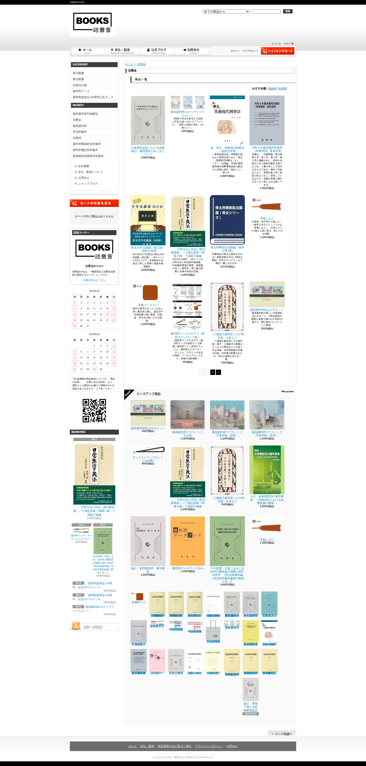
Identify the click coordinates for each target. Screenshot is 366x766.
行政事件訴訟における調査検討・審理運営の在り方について (147, 126)
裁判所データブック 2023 (157, 662)
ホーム (87, 51)
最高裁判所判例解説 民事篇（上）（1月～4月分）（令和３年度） (157, 604)
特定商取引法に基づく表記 (174, 746)
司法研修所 (80, 131)
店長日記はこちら (94, 280)
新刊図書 (78, 73)
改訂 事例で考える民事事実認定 (251, 695)
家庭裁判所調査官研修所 (88, 156)
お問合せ (192, 51)
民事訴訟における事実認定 (138, 633)
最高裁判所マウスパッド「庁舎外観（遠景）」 (227, 418)
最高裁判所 (80, 126)
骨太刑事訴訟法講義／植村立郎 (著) (227, 224)
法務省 (77, 137)
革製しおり (267, 207)
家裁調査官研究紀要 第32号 (213, 662)
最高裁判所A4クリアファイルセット (187, 106)
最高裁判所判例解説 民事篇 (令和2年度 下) (251, 662)
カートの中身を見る (94, 203)
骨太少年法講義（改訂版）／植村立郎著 (147, 224)
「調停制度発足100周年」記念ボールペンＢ (195, 626)
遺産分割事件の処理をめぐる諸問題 (251, 604)
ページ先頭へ (281, 733)
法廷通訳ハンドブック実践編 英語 (269, 604)
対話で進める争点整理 (176, 661)
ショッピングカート (277, 51)
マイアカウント (250, 51)
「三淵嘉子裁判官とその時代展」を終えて (227, 310)
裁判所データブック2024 (187, 543)
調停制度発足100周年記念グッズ (93, 97)
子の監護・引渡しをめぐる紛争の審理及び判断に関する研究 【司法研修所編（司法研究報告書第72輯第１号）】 (104, 551)
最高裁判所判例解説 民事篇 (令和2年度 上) (232, 662)
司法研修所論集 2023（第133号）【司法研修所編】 (213, 604)
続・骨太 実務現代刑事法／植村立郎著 (227, 124)
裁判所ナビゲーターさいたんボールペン (157, 623)
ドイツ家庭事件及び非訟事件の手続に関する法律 (251, 633)
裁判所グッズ (81, 91)
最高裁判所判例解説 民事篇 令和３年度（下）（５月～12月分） (176, 604)
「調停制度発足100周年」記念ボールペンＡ (176, 625)
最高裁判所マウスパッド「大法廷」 (187, 418)
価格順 (272, 88)
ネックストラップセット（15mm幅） (147, 453)
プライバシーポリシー (209, 746)
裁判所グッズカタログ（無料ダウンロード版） (187, 310)
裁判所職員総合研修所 (87, 144)
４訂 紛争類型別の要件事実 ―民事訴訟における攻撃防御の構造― (267, 475)
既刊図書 (78, 79)
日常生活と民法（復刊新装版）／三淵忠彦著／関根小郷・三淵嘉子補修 (94, 479)
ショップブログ (157, 51)
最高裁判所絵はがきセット (267, 296)
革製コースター (147, 294)
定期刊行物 (80, 85)
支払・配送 (147, 746)
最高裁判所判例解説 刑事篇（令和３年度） (195, 604)
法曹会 (77, 119)
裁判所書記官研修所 (85, 150)
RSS (86, 627)
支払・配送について (122, 51)
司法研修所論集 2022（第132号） (195, 662)
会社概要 (83, 166)
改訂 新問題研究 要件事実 (147, 545)
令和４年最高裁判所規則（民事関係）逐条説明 (267, 124)
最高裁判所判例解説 (85, 113)
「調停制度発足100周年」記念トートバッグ (213, 631)
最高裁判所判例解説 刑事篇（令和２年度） (269, 662)
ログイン (235, 51)
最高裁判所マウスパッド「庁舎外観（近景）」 (267, 418)
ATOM (97, 627)
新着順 (282, 88)
